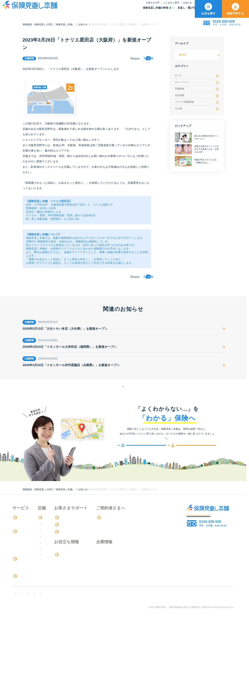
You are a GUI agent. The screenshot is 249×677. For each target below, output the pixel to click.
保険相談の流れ (21, 537)
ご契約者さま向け (181, 6)
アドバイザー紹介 (23, 544)
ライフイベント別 (23, 614)
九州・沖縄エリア (67, 568)
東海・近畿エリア (67, 556)
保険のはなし (158, 6)
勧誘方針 (36, 646)
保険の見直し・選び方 (28, 601)
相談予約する (235, 9)
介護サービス (22, 586)
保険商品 (163, 11)
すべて (197, 75)
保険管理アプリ (21, 572)
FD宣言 (18, 646)
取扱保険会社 (183, 11)
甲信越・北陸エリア (69, 550)
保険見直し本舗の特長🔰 (111, 11)
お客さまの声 (106, 6)
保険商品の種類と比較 (25, 558)
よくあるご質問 (125, 6)
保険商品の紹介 (24, 552)
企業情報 (139, 564)
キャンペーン (197, 82)
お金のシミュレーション (106, 572)
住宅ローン (19, 579)
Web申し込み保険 (23, 565)
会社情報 (197, 95)
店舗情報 (197, 89)
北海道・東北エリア (69, 537)
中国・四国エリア (67, 562)
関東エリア (63, 544)
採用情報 (139, 571)
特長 (17, 531)
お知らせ (141, 6)
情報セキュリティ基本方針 (155, 646)
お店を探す (208, 9)
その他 (197, 108)
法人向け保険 (20, 593)
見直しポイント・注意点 (27, 607)
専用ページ (141, 531)
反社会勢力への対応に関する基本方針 (72, 646)
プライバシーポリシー (118, 646)
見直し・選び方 (141, 11)
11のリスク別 (20, 621)
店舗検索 (60, 531)
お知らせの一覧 (123, 396)
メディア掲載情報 (197, 102)
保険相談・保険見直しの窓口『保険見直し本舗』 (49, 24)
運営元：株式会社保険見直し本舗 (200, 646)
